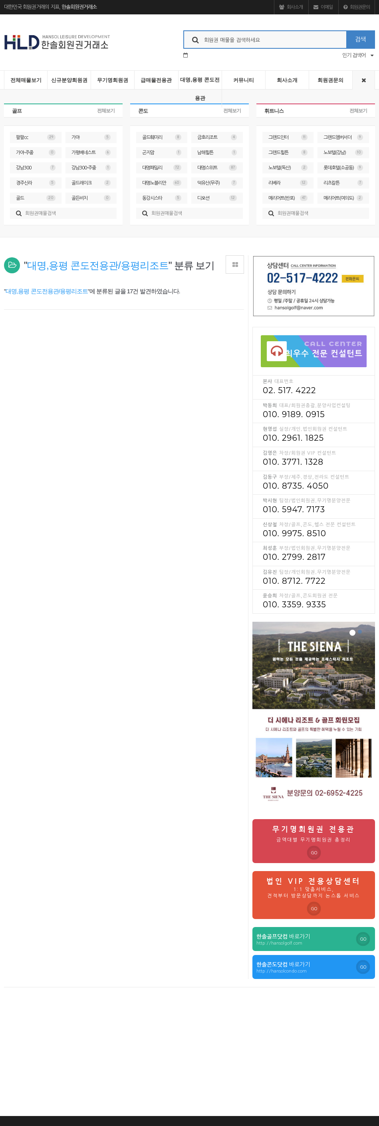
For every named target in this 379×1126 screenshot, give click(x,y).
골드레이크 (91, 183)
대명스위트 (217, 168)
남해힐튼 (217, 152)
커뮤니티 (243, 80)
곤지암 (162, 152)
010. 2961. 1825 (293, 438)
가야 (91, 137)
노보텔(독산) (288, 168)
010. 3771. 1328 (293, 462)
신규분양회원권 (69, 80)
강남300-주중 (91, 168)
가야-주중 (36, 152)
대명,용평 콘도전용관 (199, 89)
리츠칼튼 (343, 183)
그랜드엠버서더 (343, 137)
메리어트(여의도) (343, 198)
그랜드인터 (288, 137)
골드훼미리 (162, 137)
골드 (36, 198)
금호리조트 (217, 137)
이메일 (323, 7)
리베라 (288, 183)
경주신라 (36, 183)
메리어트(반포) (288, 198)
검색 (360, 39)
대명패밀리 (162, 168)
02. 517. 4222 (289, 390)
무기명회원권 (112, 80)
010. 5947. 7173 (294, 509)
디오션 (217, 198)
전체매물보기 (26, 80)
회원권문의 (356, 7)
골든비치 (91, 198)
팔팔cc (36, 137)
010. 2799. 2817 (294, 557)
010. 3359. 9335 (294, 604)
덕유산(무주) (217, 183)
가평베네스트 (91, 152)
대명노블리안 (162, 183)
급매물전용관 (156, 80)
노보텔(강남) (343, 152)
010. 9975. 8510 (294, 533)
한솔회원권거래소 (79, 7)
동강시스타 (162, 198)
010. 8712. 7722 (294, 581)
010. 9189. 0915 (294, 414)
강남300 (36, 168)
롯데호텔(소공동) (343, 168)
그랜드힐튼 (288, 152)
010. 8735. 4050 (296, 486)
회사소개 (291, 7)
